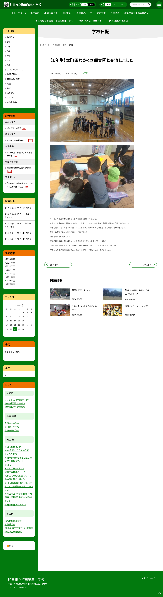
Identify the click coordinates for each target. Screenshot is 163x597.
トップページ (20, 13)
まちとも (10, 92)
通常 (77, 4)
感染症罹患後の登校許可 (136, 13)
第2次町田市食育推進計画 (17, 450)
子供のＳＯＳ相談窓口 (117, 20)
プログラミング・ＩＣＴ (16, 69)
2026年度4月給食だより (20, 140)
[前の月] (5, 305)
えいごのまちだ (11, 454)
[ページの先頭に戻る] (159, 593)
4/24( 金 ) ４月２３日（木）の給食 (18, 233)
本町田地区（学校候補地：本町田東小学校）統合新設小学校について (19, 497)
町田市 (8, 464)
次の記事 (147, 264)
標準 (108, 4)
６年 (8, 65)
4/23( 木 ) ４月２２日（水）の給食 (18, 239)
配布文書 (101, 13)
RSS (11, 545)
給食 (9, 83)
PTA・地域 (11, 97)
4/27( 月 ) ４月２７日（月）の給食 (18, 208)
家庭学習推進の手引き (15, 471)
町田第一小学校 (12, 426)
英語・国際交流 (13, 74)
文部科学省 (10, 524)
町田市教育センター (14, 446)
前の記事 (54, 264)
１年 (8, 41)
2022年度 (10, 273)
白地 (84, 4)
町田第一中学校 (12, 423)
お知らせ (10, 37)
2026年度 (10, 259)
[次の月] (32, 305)
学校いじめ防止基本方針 (90, 20)
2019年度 (10, 283)
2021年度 (10, 276)
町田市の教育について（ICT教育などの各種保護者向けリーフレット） (19, 486)
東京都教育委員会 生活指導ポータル (54, 20)
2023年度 (10, 269)
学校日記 (67, 13)
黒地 (91, 4)
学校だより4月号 (16, 128)
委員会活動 (12, 102)
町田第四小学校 (12, 430)
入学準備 (114, 13)
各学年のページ (84, 13)
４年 (8, 55)
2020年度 (10, 280)
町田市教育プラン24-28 (15, 504)
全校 (9, 88)
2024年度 (10, 266)
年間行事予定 (51, 13)
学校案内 (34, 13)
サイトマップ (149, 578)
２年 (8, 46)
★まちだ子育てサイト (14, 468)
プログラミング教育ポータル (17, 399)
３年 (8, 51)
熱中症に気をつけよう (15, 479)
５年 (8, 60)
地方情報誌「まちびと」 (15, 403)
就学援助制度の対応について (18, 475)
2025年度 (10, 262)
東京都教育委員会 (13, 520)
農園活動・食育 (13, 79)
